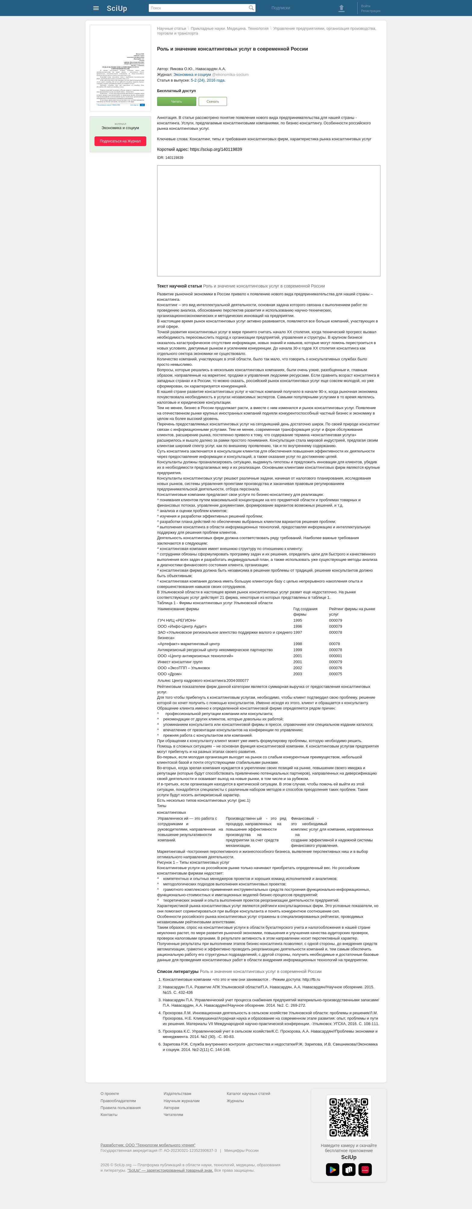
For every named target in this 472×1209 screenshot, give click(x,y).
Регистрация (370, 11)
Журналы (235, 1101)
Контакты (109, 1114)
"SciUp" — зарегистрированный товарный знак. (170, 1170)
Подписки (281, 7)
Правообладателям (118, 1101)
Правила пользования (121, 1107)
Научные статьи (171, 28)
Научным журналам (182, 1101)
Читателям (173, 1114)
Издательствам (177, 1093)
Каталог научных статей (248, 1093)
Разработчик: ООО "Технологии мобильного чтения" (148, 1145)
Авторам (171, 1107)
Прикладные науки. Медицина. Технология (230, 28)
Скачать (212, 101)
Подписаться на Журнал (120, 141)
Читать (176, 101)
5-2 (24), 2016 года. (208, 80)
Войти (366, 6)
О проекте (110, 1093)
